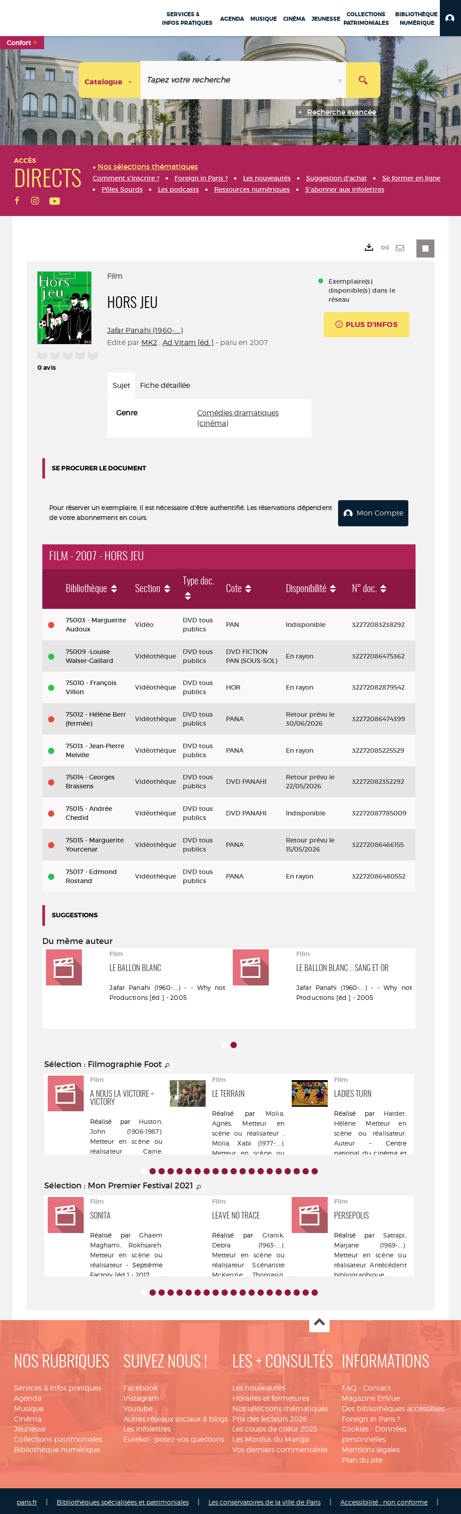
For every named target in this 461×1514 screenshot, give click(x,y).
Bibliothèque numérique (57, 1447)
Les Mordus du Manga (270, 1436)
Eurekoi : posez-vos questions (173, 1436)
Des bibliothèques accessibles (393, 1406)
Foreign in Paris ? (371, 1416)
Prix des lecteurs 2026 (269, 1416)
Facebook (140, 1385)
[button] (450, 18)
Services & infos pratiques (57, 1385)
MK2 (149, 342)
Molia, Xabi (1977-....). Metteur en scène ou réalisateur (248, 1150)
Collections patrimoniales (58, 1436)
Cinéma (27, 1416)
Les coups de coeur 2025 (274, 1426)
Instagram (141, 1395)
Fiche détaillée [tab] (165, 385)
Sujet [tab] (121, 385)
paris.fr (27, 1499)
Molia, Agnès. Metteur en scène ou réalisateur (248, 1120)
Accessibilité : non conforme (384, 1499)
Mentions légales (371, 1447)
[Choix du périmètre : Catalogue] (110, 80)
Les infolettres (147, 1426)
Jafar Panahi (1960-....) (145, 330)
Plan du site (362, 1457)
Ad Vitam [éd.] (188, 342)
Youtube (138, 1406)
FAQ (349, 1385)
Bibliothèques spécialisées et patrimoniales (123, 1499)
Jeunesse (29, 1426)
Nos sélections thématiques (280, 1406)
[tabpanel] (209, 418)
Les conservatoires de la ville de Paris (264, 1499)
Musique (29, 1406)
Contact (377, 1385)
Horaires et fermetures (270, 1395)
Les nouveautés (258, 1385)
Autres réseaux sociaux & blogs (175, 1416)
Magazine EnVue (371, 1395)
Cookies (355, 1426)
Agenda (27, 1395)
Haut (319, 1320)
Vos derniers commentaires (280, 1447)
